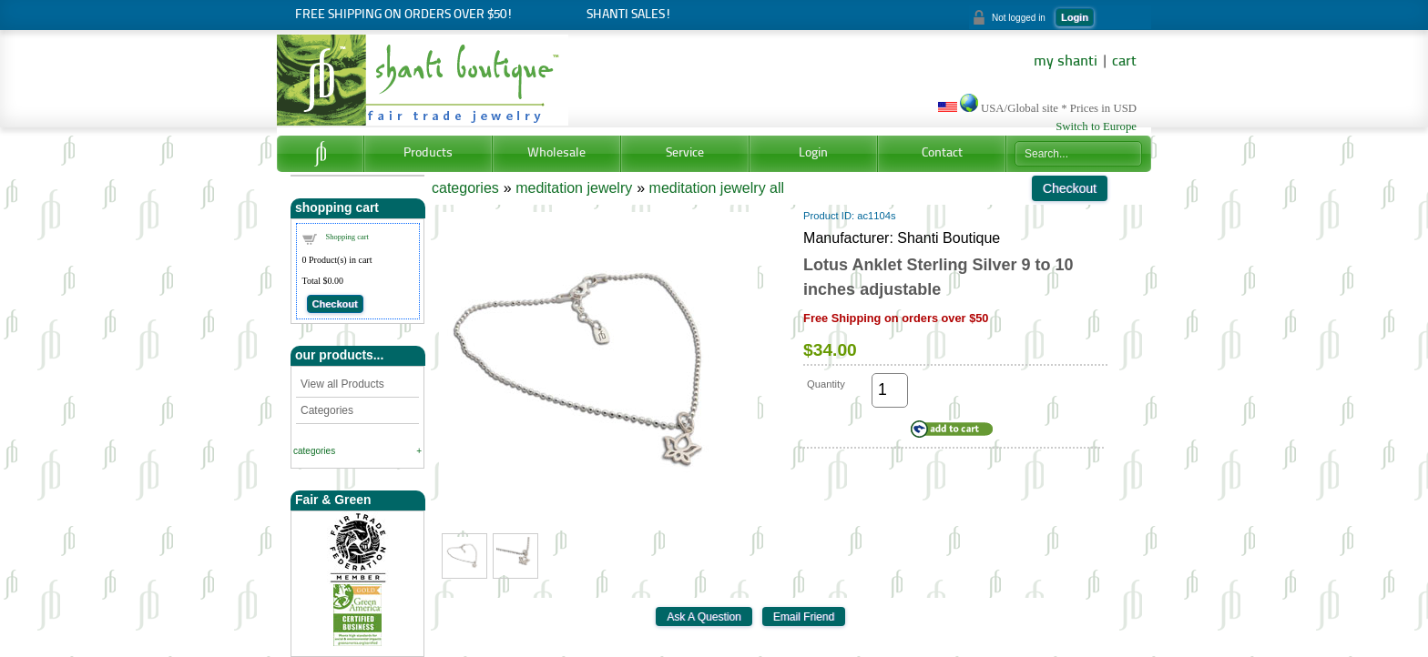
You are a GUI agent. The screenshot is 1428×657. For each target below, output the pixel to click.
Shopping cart (347, 236)
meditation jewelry (573, 188)
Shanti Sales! (628, 15)
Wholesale (556, 153)
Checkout (335, 303)
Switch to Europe (1096, 126)
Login (1074, 17)
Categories (327, 410)
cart (1124, 62)
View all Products (342, 384)
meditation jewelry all (717, 188)
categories (314, 451)
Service (685, 153)
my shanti (1065, 62)
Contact (942, 153)
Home (320, 154)
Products (428, 153)
